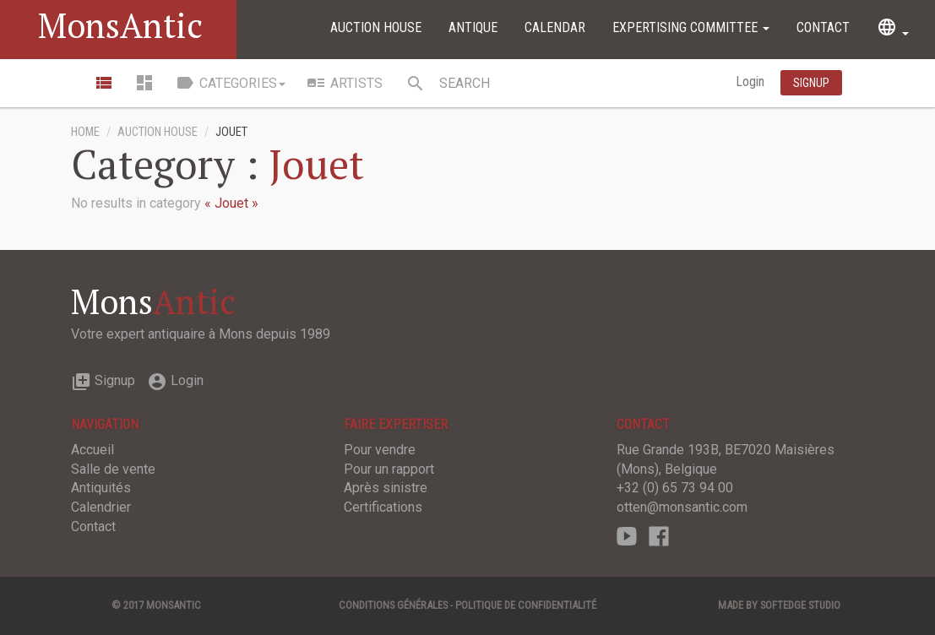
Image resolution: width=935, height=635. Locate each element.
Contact (823, 27)
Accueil (92, 450)
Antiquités (101, 488)
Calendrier (101, 507)
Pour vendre (380, 450)
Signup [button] (811, 83)
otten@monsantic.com (682, 507)
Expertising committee (690, 27)
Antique (472, 27)
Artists (344, 83)
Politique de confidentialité (525, 605)
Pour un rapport (389, 469)
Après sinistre (385, 488)
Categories (230, 83)
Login (752, 81)
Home (85, 132)
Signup (103, 380)
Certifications (383, 507)
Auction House (375, 27)
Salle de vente (113, 469)
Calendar (555, 27)
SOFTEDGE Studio (800, 605)
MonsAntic (120, 25)
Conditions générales (393, 605)
